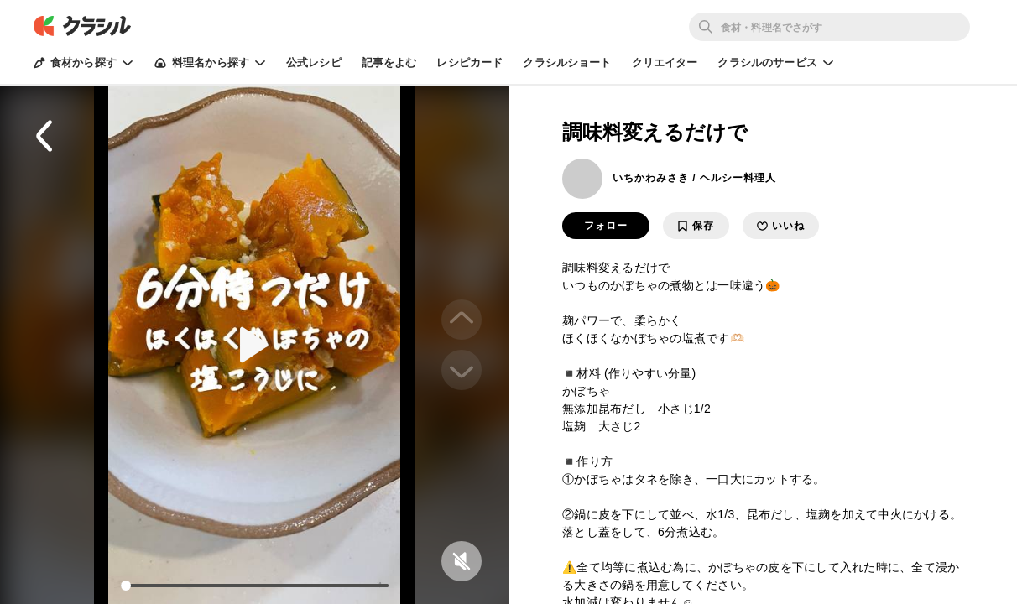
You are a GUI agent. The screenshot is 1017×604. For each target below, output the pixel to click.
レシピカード (469, 62)
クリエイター (665, 62)
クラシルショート (567, 62)
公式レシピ (314, 62)
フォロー (606, 226)
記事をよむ (389, 62)
